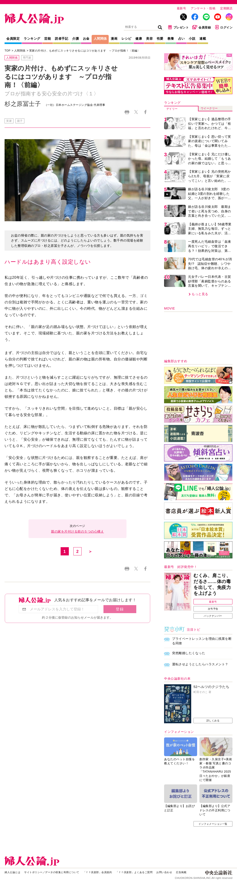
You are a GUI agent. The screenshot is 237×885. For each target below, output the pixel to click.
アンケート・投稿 (203, 8)
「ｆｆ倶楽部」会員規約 (97, 872)
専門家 (27, 57)
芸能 (47, 38)
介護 (75, 38)
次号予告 (213, 608)
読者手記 (61, 38)
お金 (86, 38)
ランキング (32, 38)
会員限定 (13, 38)
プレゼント (178, 27)
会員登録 (201, 27)
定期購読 (226, 8)
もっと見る (200, 294)
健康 (138, 38)
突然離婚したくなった (188, 653)
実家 (9, 120)
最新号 (181, 8)
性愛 (160, 38)
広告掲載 (181, 872)
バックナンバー (213, 615)
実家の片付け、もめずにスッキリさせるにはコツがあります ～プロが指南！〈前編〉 (84, 50)
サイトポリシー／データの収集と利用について (51, 872)
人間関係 (100, 38)
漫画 (114, 38)
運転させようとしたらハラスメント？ (200, 664)
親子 (20, 120)
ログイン (223, 27)
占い (181, 38)
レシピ (126, 38)
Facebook (145, 112)
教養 (170, 38)
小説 (192, 38)
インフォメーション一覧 (212, 824)
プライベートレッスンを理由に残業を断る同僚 (202, 641)
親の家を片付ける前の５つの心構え (77, 531)
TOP (7, 50)
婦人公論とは (12, 872)
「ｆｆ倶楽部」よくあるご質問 (134, 872)
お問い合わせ (164, 872)
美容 (149, 38)
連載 (202, 38)
